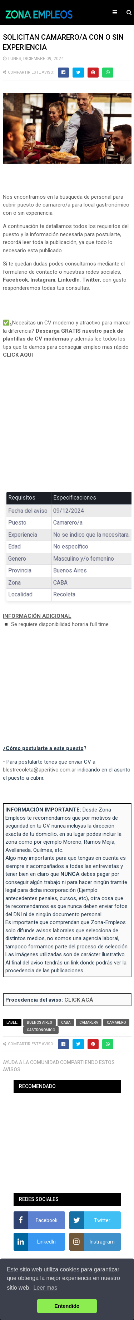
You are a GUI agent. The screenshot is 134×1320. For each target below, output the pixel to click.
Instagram (42, 280)
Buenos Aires (39, 1022)
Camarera (88, 1022)
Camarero (116, 1022)
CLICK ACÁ (78, 1000)
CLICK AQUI (18, 355)
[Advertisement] (67, 431)
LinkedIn (69, 280)
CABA (65, 1022)
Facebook (15, 280)
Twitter (91, 280)
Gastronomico (41, 1030)
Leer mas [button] (46, 1288)
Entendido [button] (66, 1306)
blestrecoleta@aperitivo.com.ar (39, 769)
